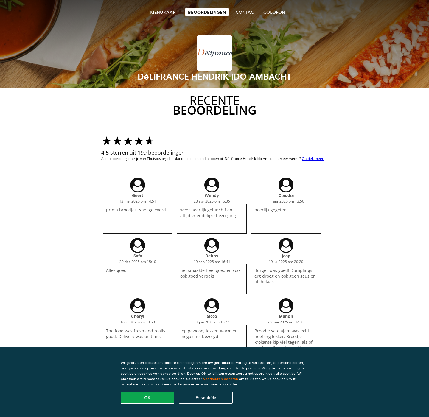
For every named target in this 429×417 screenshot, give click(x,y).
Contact (246, 12)
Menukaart (164, 12)
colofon (274, 12)
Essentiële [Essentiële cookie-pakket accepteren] (205, 397)
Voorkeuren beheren (220, 378)
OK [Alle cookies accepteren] (147, 397)
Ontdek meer (313, 158)
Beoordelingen (207, 12)
